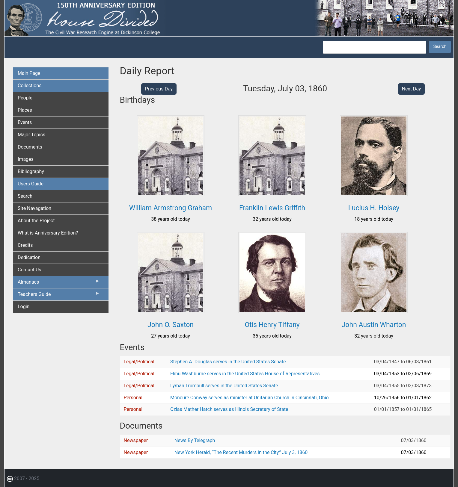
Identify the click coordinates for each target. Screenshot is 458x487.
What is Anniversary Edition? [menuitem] (48, 233)
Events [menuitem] (25, 122)
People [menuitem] (25, 98)
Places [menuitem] (25, 110)
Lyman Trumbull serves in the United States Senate (224, 385)
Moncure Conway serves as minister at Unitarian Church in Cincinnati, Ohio (249, 397)
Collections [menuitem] (30, 85)
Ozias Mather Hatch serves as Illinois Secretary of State (229, 409)
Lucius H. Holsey (374, 208)
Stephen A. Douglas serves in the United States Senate (228, 362)
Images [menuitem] (26, 159)
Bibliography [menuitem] (31, 171)
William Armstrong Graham (170, 208)
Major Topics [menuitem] (31, 134)
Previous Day (159, 89)
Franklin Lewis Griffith (272, 208)
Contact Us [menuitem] (29, 270)
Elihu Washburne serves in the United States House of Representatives (245, 373)
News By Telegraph (194, 440)
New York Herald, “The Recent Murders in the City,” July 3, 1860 (241, 452)
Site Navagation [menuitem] (34, 208)
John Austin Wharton (374, 325)
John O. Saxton (170, 325)
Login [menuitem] (23, 306)
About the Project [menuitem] (36, 220)
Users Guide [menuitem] (30, 184)
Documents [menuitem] (30, 147)
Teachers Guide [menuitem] (59, 295)
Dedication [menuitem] (29, 257)
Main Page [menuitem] (29, 73)
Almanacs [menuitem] (59, 283)
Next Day (411, 89)
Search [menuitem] (25, 196)
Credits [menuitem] (25, 245)
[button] (170, 194)
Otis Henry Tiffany (272, 325)
